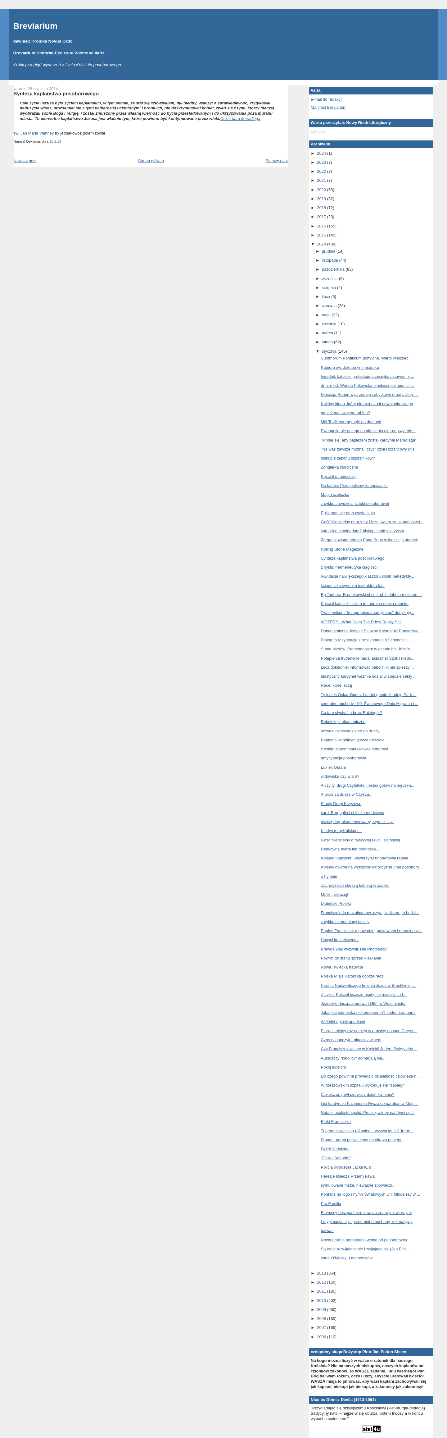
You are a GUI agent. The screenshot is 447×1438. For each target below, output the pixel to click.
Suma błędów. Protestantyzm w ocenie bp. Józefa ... (367, 649)
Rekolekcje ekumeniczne (343, 721)
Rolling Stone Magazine (342, 549)
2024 (322, 153)
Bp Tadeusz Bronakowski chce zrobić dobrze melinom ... (371, 594)
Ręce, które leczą (336, 685)
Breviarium (35, 26)
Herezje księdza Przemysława (348, 1176)
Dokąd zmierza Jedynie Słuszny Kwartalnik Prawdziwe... (371, 631)
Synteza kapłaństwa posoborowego (56, 93)
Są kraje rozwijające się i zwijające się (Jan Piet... (365, 1249)
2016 (322, 226)
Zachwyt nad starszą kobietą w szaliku (355, 885)
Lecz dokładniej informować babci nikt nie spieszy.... (367, 667)
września (330, 278)
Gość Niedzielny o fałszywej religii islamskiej (360, 840)
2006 (322, 1337)
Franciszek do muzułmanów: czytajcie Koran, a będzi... (370, 912)
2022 (322, 171)
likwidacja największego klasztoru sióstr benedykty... (367, 576)
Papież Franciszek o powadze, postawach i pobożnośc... (371, 930)
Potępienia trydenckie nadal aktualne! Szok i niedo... (367, 658)
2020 (322, 189)
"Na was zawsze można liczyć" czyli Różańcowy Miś (367, 449)
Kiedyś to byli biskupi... (341, 830)
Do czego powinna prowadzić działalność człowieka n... (370, 1076)
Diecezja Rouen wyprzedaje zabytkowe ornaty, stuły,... (369, 394)
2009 (322, 1309)
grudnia (329, 251)
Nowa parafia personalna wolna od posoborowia (364, 1240)
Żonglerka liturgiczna (339, 467)
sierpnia (329, 287)
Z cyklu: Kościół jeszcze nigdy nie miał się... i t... (364, 994)
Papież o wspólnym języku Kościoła (353, 740)
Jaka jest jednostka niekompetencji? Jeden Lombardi (368, 1012)
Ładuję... (318, 131)
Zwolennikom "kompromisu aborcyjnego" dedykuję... (367, 612)
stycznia (330, 351)
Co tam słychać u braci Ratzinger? (351, 712)
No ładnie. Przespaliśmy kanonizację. (354, 485)
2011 (322, 1291)
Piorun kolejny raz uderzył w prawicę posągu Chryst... (369, 1030)
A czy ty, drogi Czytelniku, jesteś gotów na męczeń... (367, 785)
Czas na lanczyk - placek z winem (351, 1039)
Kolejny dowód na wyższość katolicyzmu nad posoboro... (371, 867)
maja (327, 315)
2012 (322, 1282)
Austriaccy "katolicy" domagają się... (353, 1058)
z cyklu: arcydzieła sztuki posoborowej (355, 503)
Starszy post (277, 160)
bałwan (327, 1230)
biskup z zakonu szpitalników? (348, 458)
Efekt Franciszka (336, 1121)
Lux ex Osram (333, 767)
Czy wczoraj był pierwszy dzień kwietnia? (358, 1094)
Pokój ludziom (333, 1067)
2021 (322, 180)
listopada (330, 260)
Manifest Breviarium (328, 107)
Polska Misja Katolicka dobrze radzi (352, 976)
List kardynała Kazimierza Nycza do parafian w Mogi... (369, 1103)
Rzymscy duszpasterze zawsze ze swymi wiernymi (366, 1212)
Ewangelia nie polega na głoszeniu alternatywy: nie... (368, 430)
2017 (322, 216)
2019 (322, 198)
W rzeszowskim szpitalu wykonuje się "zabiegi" (363, 1085)
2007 (322, 1327)
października (334, 269)
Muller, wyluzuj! (334, 894)
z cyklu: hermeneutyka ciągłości (349, 567)
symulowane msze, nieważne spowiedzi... (358, 1185)
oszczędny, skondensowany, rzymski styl (357, 821)
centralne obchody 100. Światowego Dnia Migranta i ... (369, 703)
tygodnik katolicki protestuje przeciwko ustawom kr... (367, 376)
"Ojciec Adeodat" (336, 1158)
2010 (322, 1300)
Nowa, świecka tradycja (342, 967)
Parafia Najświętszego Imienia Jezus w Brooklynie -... (369, 985)
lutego (328, 342)
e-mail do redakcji (326, 99)
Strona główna (151, 160)
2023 (322, 162)
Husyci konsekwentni (340, 939)
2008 (322, 1318)
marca (328, 333)
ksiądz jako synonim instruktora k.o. (353, 585)
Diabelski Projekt (336, 903)
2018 (322, 207)
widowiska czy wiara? (340, 776)
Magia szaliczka (335, 494)
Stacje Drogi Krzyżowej (342, 803)
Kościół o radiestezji (339, 476)
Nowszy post (25, 160)
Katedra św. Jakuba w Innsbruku (350, 367)
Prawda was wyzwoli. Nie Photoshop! (354, 949)
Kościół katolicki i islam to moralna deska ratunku (365, 603)
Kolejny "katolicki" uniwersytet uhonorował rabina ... (367, 858)
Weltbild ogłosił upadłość (343, 1021)
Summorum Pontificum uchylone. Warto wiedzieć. (365, 358)
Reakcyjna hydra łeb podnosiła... (350, 849)
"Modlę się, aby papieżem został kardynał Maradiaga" (369, 440)
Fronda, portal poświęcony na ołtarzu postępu (362, 1140)
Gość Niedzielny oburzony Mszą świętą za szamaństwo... (372, 522)
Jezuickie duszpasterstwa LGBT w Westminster (363, 1003)
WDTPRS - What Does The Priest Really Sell (361, 622)
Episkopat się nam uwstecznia (348, 513)
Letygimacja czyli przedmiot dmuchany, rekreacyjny (367, 1221)
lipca (326, 296)
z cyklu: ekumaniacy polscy (345, 921)
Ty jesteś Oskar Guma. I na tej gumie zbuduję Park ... (369, 694)
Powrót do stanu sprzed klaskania (351, 958)
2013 (322, 1273)
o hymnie (329, 876)
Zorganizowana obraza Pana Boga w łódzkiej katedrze (369, 540)
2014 (322, 244)
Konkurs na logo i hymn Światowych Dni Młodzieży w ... (370, 1194)
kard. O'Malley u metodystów (347, 1258)
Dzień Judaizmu (335, 1149)
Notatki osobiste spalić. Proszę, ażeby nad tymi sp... (367, 1112)
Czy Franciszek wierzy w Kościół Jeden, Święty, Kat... (369, 1048)
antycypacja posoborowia (343, 758)
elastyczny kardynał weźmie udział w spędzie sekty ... (369, 676)
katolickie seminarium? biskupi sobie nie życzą (362, 531)
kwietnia (330, 324)
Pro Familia (331, 1203)
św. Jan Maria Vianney (34, 133)
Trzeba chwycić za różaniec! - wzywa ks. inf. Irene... (367, 1131)
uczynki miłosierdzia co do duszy (350, 731)
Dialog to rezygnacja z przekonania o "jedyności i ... (367, 640)
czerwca (330, 305)
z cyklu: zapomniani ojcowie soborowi (354, 749)
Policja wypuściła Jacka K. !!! (346, 1167)
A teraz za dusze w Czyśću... (346, 794)
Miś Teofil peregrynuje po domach (351, 421)
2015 (322, 235)
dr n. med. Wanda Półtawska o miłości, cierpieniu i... (367, 385)
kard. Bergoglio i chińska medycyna (353, 812)
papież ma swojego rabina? (345, 412)
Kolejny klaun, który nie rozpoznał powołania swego (367, 403)
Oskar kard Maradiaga (240, 118)
